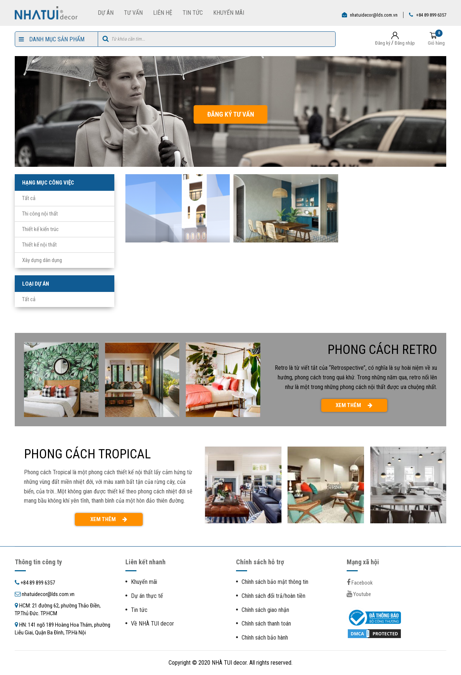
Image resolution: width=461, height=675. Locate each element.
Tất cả (28, 198)
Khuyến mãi (144, 581)
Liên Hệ (162, 12)
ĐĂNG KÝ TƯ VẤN (230, 114)
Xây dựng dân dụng (42, 260)
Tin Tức (193, 12)
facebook (360, 582)
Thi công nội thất (40, 213)
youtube (359, 593)
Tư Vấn (133, 12)
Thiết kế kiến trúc (40, 229)
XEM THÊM (354, 405)
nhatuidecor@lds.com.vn (374, 15)
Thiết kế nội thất (39, 244)
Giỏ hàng (436, 43)
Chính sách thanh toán (266, 623)
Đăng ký (382, 43)
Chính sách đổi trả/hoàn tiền (273, 595)
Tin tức (139, 609)
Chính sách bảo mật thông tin (275, 581)
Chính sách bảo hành (265, 637)
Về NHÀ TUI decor (152, 623)
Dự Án (106, 12)
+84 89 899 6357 (431, 15)
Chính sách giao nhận (265, 609)
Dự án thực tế (147, 595)
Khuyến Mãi (228, 12)
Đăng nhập (405, 43)
